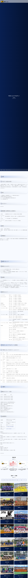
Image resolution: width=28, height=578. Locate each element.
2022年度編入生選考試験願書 (9, 426)
